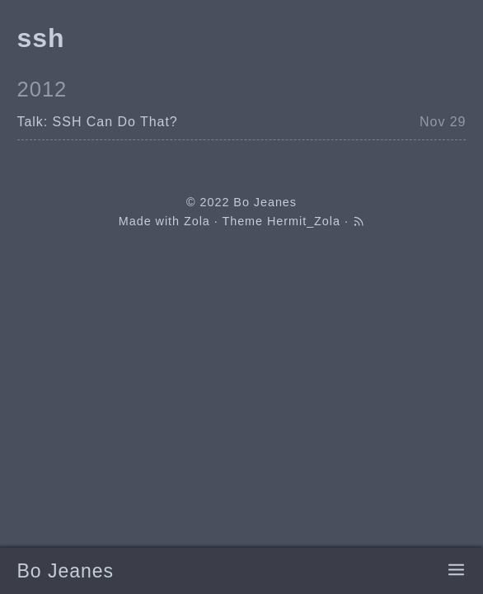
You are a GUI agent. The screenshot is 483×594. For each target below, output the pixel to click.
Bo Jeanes (65, 571)
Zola (197, 221)
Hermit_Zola (303, 221)
